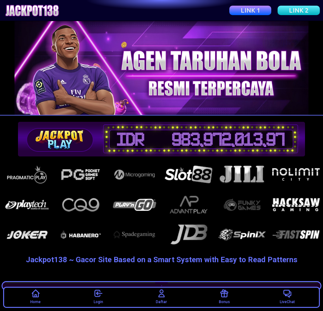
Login (98, 296)
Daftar (161, 296)
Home (35, 296)
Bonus (224, 296)
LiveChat (287, 296)
